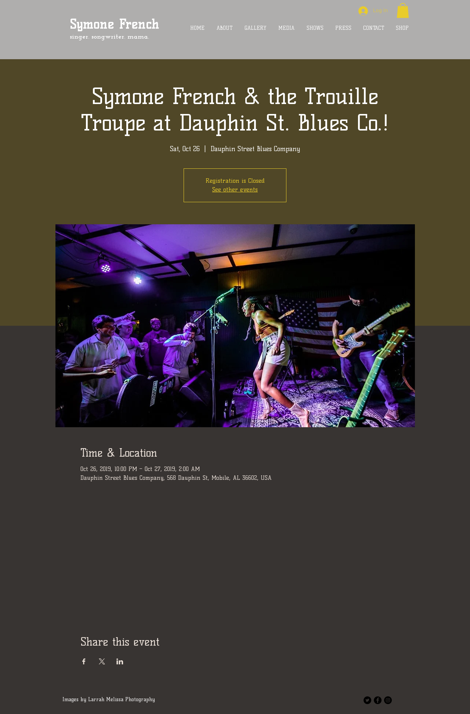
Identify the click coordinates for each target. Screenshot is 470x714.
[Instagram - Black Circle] (388, 700)
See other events (235, 189)
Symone (92, 24)
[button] (403, 10)
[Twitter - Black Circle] (367, 700)
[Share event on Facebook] (83, 661)
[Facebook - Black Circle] (378, 700)
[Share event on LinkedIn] (119, 661)
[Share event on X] (101, 661)
